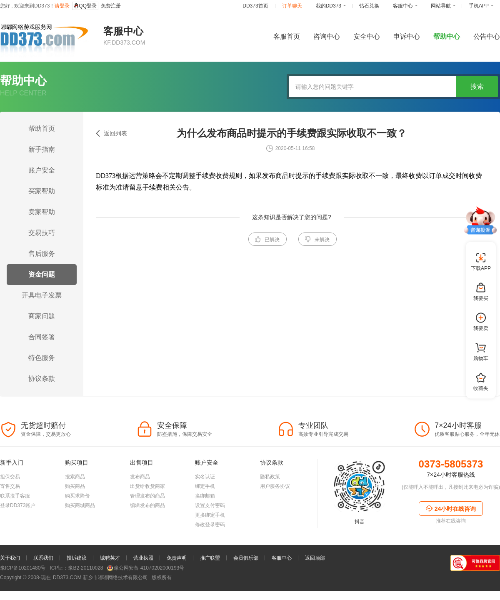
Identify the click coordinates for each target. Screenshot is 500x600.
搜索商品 (75, 477)
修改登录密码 (210, 525)
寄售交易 (10, 486)
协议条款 (41, 378)
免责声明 (177, 558)
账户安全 (41, 170)
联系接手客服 (15, 496)
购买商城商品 (80, 505)
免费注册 (111, 6)
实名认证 (205, 477)
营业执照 (143, 558)
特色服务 (41, 357)
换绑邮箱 (205, 496)
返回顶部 (315, 558)
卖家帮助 (41, 211)
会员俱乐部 (245, 558)
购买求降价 (77, 496)
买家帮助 (41, 191)
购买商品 (75, 486)
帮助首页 (41, 128)
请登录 (62, 6)
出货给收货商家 (147, 486)
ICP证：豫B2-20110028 (76, 568)
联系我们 (43, 558)
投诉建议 (77, 558)
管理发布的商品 (147, 496)
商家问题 (41, 316)
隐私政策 (270, 477)
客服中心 (282, 558)
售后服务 (41, 253)
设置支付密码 (210, 505)
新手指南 (41, 149)
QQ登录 (85, 6)
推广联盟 (210, 558)
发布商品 (140, 477)
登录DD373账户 (17, 505)
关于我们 (10, 558)
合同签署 (41, 336)
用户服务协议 (275, 486)
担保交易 (10, 477)
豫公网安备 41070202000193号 (145, 568)
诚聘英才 (110, 558)
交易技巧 (41, 232)
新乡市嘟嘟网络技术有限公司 (100, 577)
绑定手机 (205, 486)
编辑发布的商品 (147, 505)
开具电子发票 (42, 295)
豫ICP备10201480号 (22, 568)
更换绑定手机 (210, 515)
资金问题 (41, 274)
